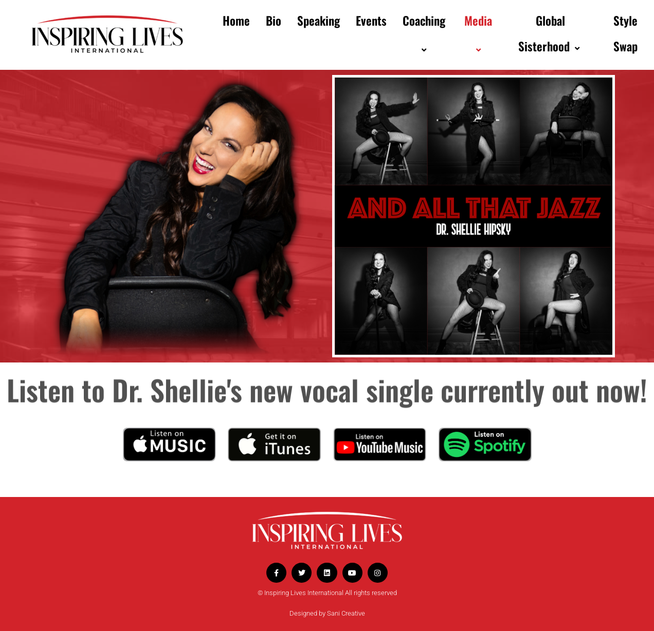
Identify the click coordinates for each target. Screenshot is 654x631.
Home (236, 20)
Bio (273, 20)
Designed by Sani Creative (327, 613)
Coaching (425, 33)
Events (371, 20)
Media (479, 33)
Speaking (318, 20)
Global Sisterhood (550, 33)
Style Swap (625, 33)
